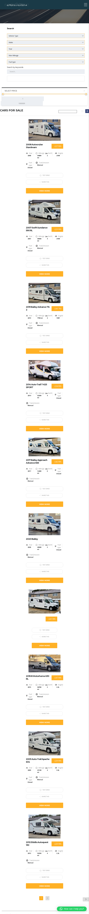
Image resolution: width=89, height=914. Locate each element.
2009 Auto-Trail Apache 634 (37, 756)
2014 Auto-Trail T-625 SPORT (36, 384)
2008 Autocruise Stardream (34, 146)
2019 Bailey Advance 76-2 (38, 307)
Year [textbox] (10, 49)
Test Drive (45, 175)
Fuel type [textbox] (12, 62)
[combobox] (46, 35)
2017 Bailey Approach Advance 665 (36, 459)
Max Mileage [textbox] (13, 55)
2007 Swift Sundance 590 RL (36, 228)
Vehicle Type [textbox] (13, 36)
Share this (44, 181)
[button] (72, 909)
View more (44, 190)
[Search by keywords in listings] (46, 71)
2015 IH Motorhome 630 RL (37, 673)
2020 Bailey (32, 536)
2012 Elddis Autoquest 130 (37, 838)
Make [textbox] (11, 42)
